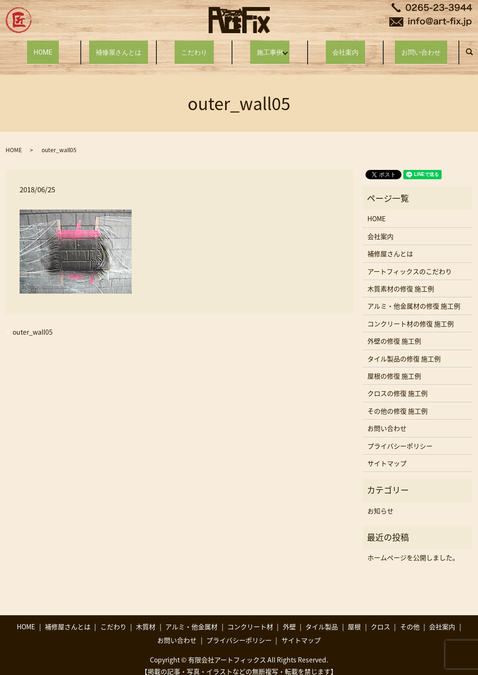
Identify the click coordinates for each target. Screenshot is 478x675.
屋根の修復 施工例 (394, 367)
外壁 (289, 617)
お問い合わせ (421, 47)
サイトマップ (387, 454)
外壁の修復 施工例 (394, 332)
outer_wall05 (33, 323)
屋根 (354, 617)
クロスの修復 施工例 (397, 384)
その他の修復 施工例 (397, 402)
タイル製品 (321, 617)
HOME (43, 47)
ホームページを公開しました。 (413, 548)
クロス (380, 617)
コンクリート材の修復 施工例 (410, 314)
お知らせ (380, 501)
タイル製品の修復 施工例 (404, 349)
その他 (410, 617)
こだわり (194, 47)
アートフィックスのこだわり (409, 262)
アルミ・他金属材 (191, 617)
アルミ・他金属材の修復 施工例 (413, 297)
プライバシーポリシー (400, 436)
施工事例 (268, 47)
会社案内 (345, 47)
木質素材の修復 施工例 (400, 279)
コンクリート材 (250, 617)
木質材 (145, 617)
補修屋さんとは (118, 47)
